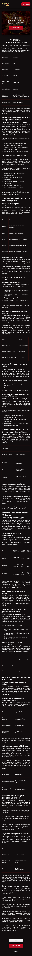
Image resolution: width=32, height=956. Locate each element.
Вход (16, 940)
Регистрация (26, 4)
